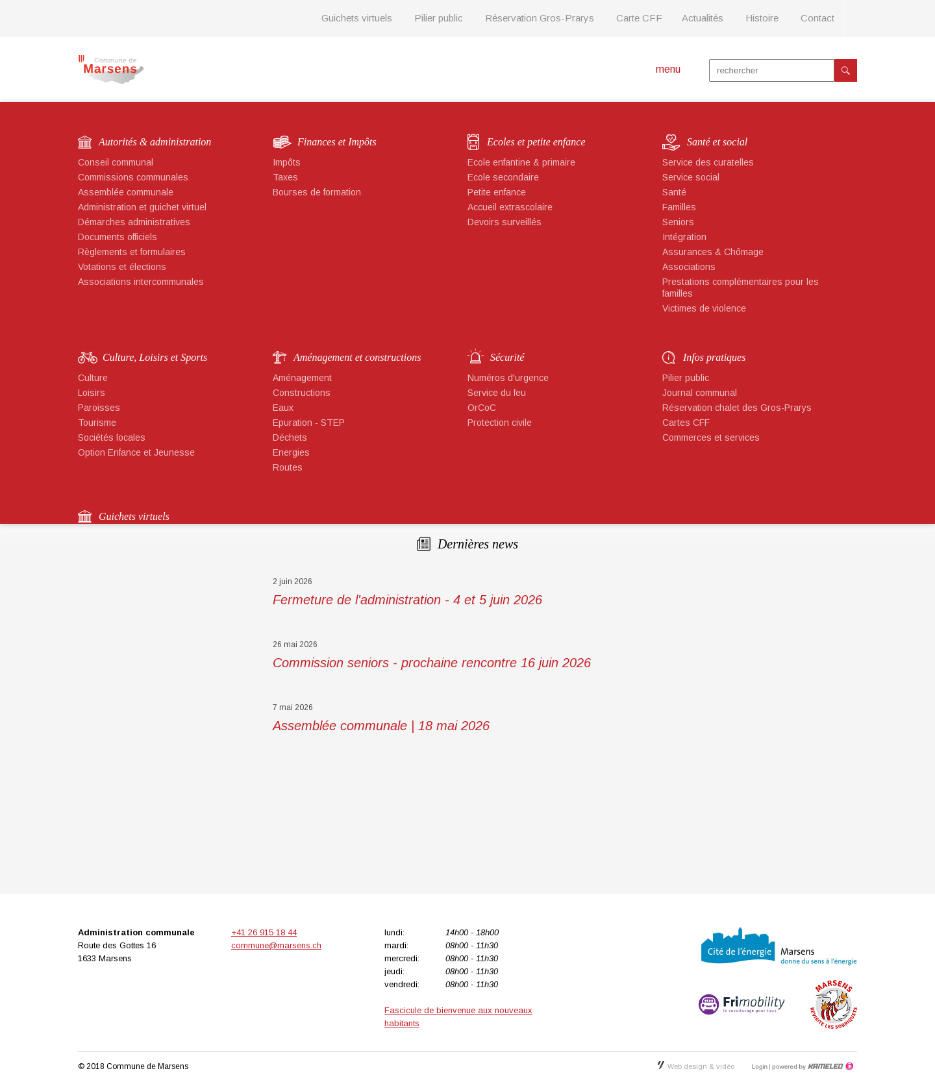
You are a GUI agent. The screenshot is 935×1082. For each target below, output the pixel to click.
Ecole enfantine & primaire (521, 162)
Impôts (287, 162)
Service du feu (497, 392)
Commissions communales (133, 177)
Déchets (290, 437)
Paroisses (99, 407)
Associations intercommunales (141, 282)
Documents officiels (117, 237)
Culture (93, 378)
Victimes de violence (704, 308)
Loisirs (91, 392)
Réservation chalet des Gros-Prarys (737, 407)
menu (668, 69)
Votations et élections (122, 267)
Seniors (678, 222)
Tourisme (97, 422)
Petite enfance (497, 192)
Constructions (301, 392)
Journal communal (699, 392)
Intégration (684, 237)
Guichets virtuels (356, 17)
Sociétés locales (111, 437)
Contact (817, 17)
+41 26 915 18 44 (264, 932)
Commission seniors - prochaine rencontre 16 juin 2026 (432, 663)
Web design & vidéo (696, 1066)
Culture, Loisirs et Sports (155, 357)
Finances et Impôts (337, 141)
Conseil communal (115, 162)
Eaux (283, 407)
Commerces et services (711, 437)
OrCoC (482, 407)
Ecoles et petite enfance (536, 141)
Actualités (702, 17)
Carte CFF (639, 17)
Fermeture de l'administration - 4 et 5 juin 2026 (407, 600)
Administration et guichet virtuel (142, 207)
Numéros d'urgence (508, 378)
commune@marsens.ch (276, 945)
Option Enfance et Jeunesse (136, 452)
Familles (679, 207)
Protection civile (500, 422)
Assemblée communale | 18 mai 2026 (381, 726)
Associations (689, 267)
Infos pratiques (714, 357)
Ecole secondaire (503, 177)
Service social (690, 177)
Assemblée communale (125, 192)
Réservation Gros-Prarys (539, 17)
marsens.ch (110, 69)
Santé (674, 192)
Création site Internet (811, 1066)
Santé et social (717, 141)
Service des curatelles (708, 162)
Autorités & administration (155, 141)
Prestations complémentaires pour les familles (740, 288)
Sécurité (507, 357)
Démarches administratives (134, 222)
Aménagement (302, 378)
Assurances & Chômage (713, 252)
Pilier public (438, 17)
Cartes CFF (686, 422)
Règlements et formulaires (132, 252)
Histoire (762, 17)
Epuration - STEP (309, 422)
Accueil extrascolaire (510, 207)
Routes (288, 467)
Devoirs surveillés (505, 222)
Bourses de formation (317, 192)
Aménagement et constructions (357, 357)
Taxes (285, 177)
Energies (291, 452)
